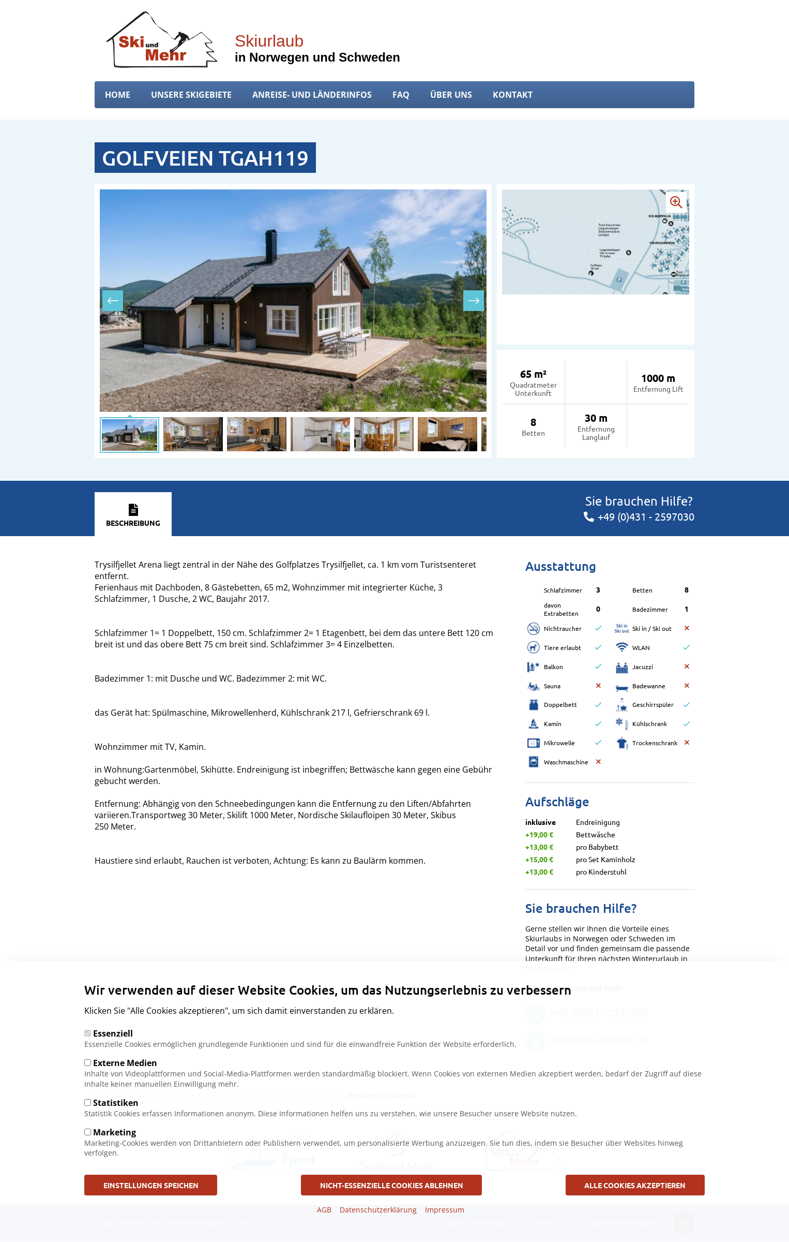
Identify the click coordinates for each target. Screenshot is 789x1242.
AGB (324, 1210)
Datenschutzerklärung (378, 1210)
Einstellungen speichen (152, 1184)
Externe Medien (125, 1063)
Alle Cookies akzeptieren (634, 1184)
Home (117, 94)
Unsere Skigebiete (191, 94)
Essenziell (113, 1033)
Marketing (114, 1132)
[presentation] (112, 300)
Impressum (444, 1210)
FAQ (400, 94)
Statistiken (116, 1102)
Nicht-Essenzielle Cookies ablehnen (391, 1184)
